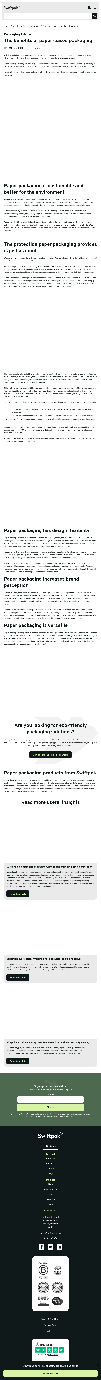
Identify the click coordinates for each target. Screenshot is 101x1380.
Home (7, 26)
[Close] (97, 1364)
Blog (50, 1184)
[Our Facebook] (41, 1247)
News (50, 1194)
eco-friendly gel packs (21, 563)
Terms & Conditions (50, 1319)
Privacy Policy (50, 1325)
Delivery (51, 1331)
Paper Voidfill (23, 284)
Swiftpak (50, 1154)
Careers (50, 1169)
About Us (50, 1164)
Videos (50, 1205)
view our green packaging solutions (50, 755)
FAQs (50, 1174)
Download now (50, 1374)
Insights (16, 26)
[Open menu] (95, 7)
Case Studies (50, 1189)
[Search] (94, 16)
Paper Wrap (35, 427)
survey (25, 202)
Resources (50, 1200)
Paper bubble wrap (21, 402)
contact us (61, 546)
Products (50, 1158)
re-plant (47, 225)
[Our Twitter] (50, 1247)
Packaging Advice (31, 26)
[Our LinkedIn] (59, 1247)
